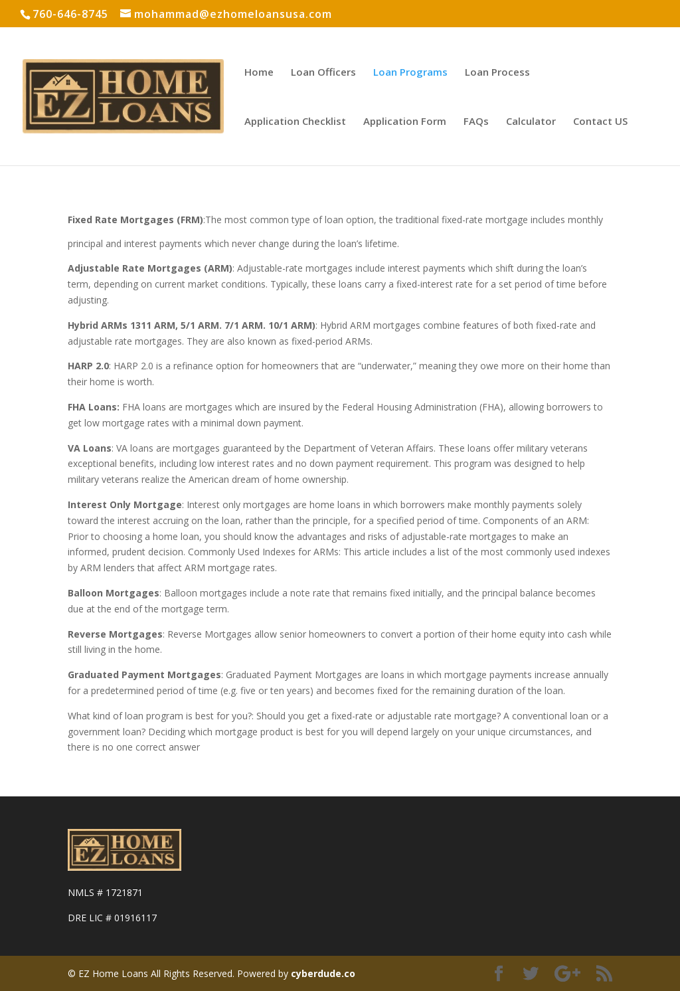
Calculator (531, 122)
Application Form (404, 122)
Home (259, 72)
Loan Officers (323, 72)
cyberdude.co (323, 973)
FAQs (476, 122)
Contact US (600, 122)
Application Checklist (295, 122)
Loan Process (497, 72)
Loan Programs (410, 72)
